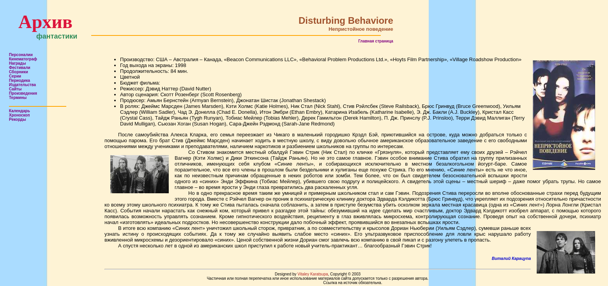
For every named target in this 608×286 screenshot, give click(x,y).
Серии (15, 76)
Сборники (18, 72)
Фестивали (19, 67)
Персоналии (21, 55)
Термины (18, 97)
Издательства (22, 85)
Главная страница (375, 41)
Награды (17, 63)
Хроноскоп (19, 115)
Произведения (23, 93)
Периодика (19, 80)
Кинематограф (23, 59)
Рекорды (17, 119)
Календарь (19, 111)
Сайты (15, 89)
